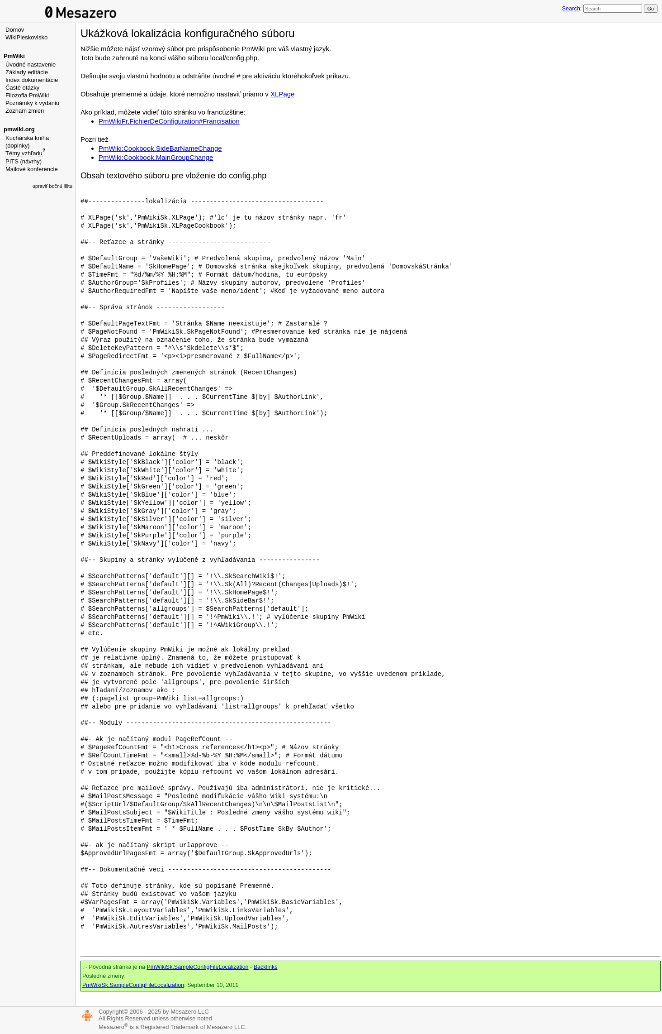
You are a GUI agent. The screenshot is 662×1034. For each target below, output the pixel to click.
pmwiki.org (19, 129)
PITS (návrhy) (23, 161)
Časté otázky (22, 87)
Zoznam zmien (24, 110)
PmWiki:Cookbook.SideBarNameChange (160, 148)
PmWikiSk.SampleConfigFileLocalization (197, 967)
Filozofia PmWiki (27, 95)
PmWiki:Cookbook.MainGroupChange (156, 157)
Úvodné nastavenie (30, 64)
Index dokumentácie (31, 80)
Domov (14, 29)
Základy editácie (26, 72)
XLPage (282, 94)
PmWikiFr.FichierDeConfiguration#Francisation (169, 121)
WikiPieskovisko (26, 37)
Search (571, 8)
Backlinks (266, 967)
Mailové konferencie (31, 169)
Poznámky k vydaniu (32, 103)
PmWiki (14, 56)
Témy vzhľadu (24, 153)
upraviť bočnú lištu (52, 186)
